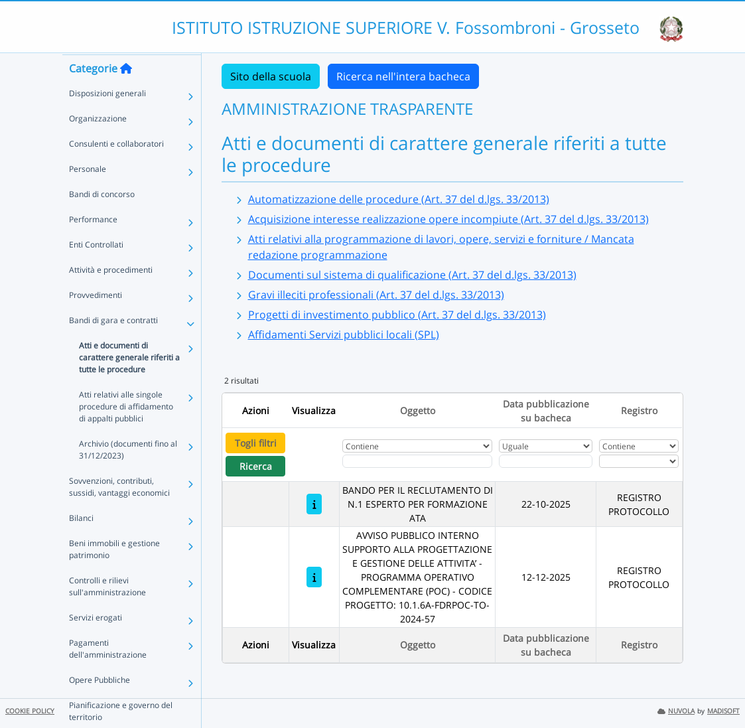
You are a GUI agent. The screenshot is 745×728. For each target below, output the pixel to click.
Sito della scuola (270, 76)
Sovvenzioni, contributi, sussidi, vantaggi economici (119, 512)
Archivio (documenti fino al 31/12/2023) (128, 474)
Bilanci (81, 543)
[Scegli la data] (546, 461)
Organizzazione (98, 143)
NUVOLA (676, 711)
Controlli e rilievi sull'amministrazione (107, 611)
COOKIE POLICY (29, 711)
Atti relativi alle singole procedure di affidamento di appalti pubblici (126, 431)
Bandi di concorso (102, 219)
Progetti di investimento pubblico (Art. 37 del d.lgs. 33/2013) (397, 314)
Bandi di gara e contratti (113, 345)
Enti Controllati (96, 269)
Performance (93, 244)
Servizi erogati (95, 642)
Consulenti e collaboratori (116, 169)
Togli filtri (256, 443)
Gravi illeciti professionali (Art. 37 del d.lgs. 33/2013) (376, 294)
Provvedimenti (95, 320)
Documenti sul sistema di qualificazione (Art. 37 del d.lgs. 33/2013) (412, 274)
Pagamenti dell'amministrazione (108, 674)
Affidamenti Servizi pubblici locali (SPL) (343, 334)
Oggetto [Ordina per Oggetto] (417, 410)
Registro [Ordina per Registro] (639, 410)
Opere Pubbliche (99, 705)
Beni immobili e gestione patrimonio (114, 574)
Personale (87, 194)
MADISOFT (723, 711)
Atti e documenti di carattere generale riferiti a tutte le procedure (129, 382)
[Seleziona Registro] (639, 461)
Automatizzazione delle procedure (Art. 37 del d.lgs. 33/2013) (398, 199)
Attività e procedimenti (111, 295)
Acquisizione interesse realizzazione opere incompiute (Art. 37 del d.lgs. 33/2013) (448, 219)
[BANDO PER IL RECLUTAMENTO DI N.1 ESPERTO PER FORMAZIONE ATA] (314, 504)
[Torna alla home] (126, 93)
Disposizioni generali (107, 118)
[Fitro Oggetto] (417, 461)
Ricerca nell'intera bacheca (403, 76)
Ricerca (255, 466)
